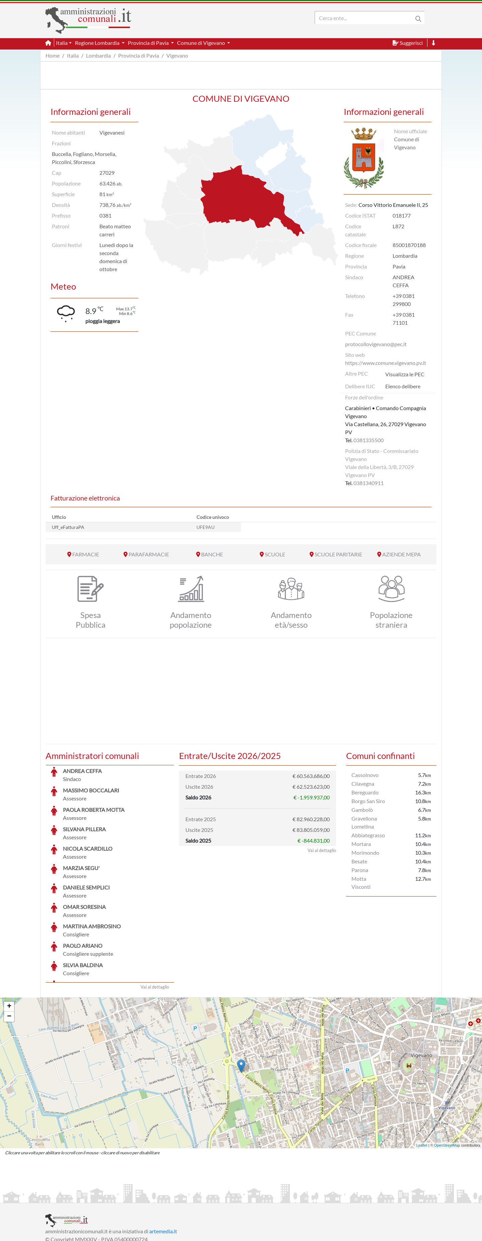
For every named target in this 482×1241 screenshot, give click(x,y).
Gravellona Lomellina (364, 822)
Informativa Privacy (127, 1197)
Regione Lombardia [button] (97, 43)
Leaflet (421, 1095)
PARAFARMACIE (149, 554)
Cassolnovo (365, 775)
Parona (359, 870)
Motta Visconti (361, 882)
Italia (73, 55)
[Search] (365, 17)
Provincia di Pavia (138, 55)
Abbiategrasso (368, 835)
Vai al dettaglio (155, 936)
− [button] (9, 966)
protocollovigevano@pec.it (376, 344)
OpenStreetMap (447, 1095)
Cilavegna (362, 783)
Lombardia (98, 55)
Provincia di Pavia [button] (149, 43)
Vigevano (177, 55)
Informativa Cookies (177, 1197)
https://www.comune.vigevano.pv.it (385, 363)
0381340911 (368, 483)
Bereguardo (365, 792)
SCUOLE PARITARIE (338, 554)
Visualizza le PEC (404, 374)
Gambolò (362, 809)
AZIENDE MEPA (401, 554)
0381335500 (368, 440)
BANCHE (212, 554)
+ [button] (9, 956)
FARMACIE (85, 554)
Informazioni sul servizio (73, 1197)
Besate (359, 861)
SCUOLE (275, 554)
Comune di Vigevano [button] (201, 43)
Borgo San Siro (368, 801)
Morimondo (365, 852)
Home (53, 55)
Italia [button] (62, 43)
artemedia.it (163, 1181)
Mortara (361, 844)
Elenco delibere (402, 386)
